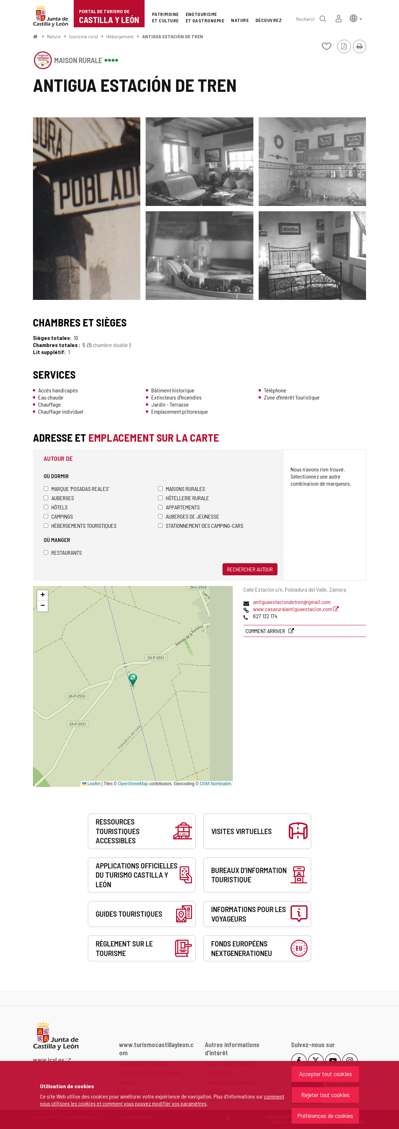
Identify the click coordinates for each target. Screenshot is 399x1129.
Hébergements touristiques (80, 525)
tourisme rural (83, 36)
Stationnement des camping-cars (200, 525)
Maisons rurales (181, 488)
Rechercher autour (250, 569)
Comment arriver (266, 630)
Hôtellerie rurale (183, 497)
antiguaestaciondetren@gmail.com (292, 601)
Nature (54, 36)
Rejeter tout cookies (325, 1095)
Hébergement (120, 36)
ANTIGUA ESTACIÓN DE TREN (172, 36)
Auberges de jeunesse (188, 516)
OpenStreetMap (133, 783)
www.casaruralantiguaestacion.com (296, 608)
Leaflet (91, 783)
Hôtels (56, 507)
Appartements (179, 507)
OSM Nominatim (215, 783)
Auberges (59, 497)
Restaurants (63, 552)
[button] (356, 17)
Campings (58, 516)
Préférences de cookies (325, 1115)
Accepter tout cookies (325, 1074)
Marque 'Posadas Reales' (76, 488)
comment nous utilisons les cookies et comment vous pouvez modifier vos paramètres (162, 1100)
